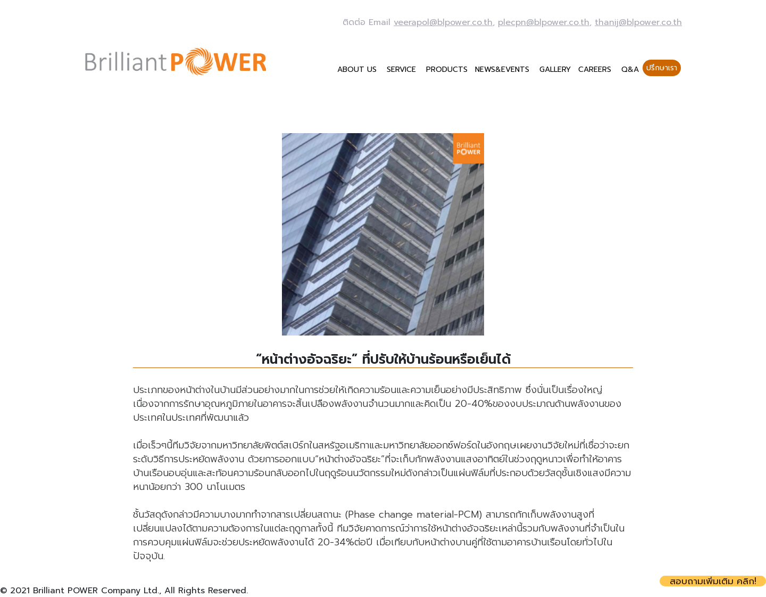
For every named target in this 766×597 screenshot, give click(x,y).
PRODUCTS (447, 69)
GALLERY (555, 69)
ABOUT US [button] (358, 69)
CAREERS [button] (596, 69)
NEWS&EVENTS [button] (503, 69)
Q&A (630, 69)
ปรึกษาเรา (661, 67)
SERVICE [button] (403, 69)
